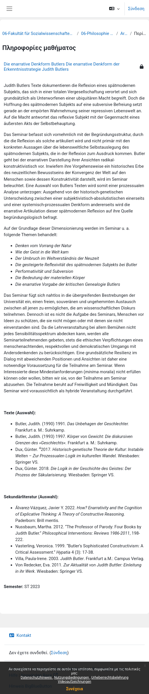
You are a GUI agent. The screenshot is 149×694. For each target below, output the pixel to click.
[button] (114, 8)
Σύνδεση (136, 8)
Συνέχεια (74, 688)
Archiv (124, 33)
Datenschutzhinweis (37, 678)
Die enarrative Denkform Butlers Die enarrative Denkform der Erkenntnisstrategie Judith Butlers (62, 66)
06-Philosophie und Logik (97, 33)
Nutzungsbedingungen (72, 678)
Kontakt (20, 635)
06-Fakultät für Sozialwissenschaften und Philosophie (38, 33)
